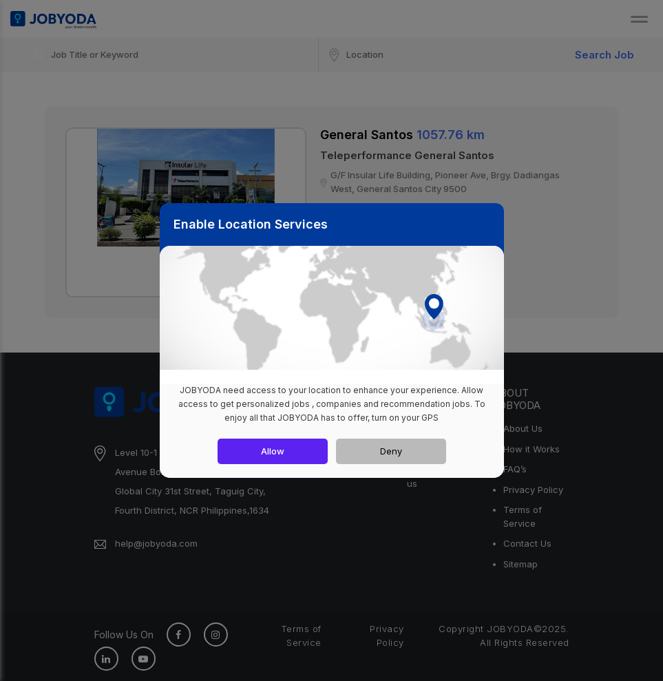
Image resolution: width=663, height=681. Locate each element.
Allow (272, 451)
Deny (391, 451)
